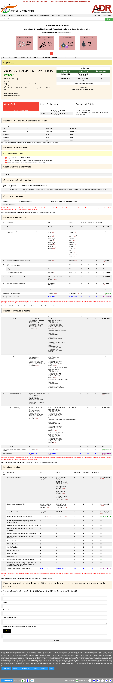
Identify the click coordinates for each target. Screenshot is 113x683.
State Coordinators (26, 668)
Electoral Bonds (57, 15)
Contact (35, 668)
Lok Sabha (11, 15)
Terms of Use (44, 668)
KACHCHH (22, 58)
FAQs (51, 668)
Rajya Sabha (34, 15)
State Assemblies (22, 15)
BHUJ (29, 58)
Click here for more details (84, 83)
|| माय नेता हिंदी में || (69, 15)
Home (3, 15)
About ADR (97, 15)
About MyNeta (107, 15)
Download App (69, 680)
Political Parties (45, 15)
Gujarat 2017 (13, 58)
